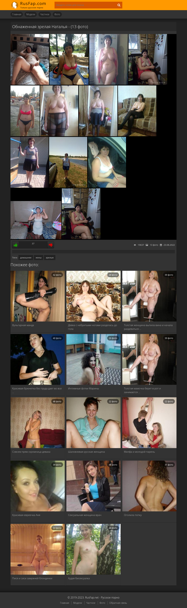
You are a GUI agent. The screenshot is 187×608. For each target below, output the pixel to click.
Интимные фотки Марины (83, 388)
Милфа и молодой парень (139, 451)
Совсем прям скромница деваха (31, 451)
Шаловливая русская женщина (86, 451)
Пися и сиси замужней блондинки (32, 578)
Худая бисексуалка (79, 578)
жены (38, 257)
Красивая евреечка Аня (26, 515)
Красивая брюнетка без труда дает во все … (37, 390)
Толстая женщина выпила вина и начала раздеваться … (148, 326)
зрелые (50, 257)
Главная (16, 14)
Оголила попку (133, 515)
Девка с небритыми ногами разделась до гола (92, 326)
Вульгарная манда (23, 325)
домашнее (25, 257)
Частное (44, 14)
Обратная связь (118, 602)
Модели (30, 14)
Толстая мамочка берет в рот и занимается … (142, 390)
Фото (57, 14)
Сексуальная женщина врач (84, 515)
